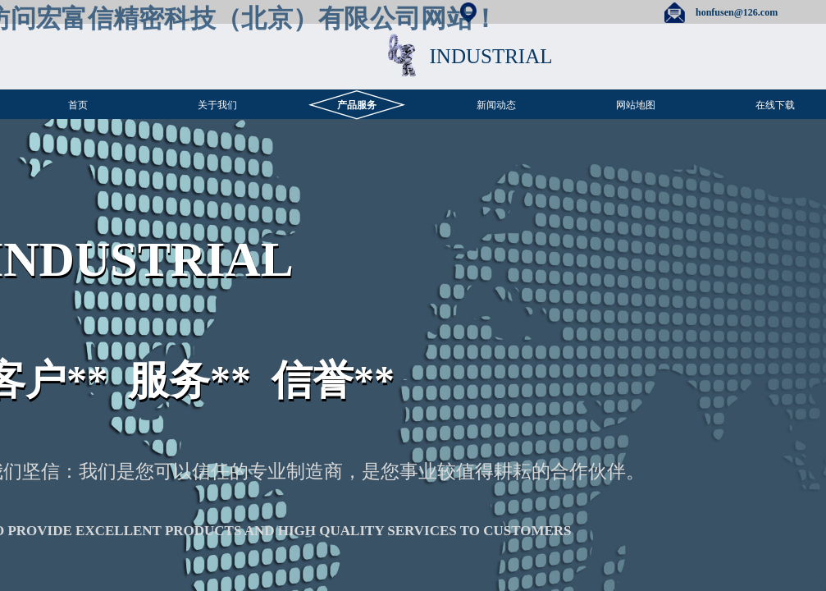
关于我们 (217, 105)
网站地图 (635, 105)
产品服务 (356, 105)
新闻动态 (496, 105)
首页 (78, 105)
